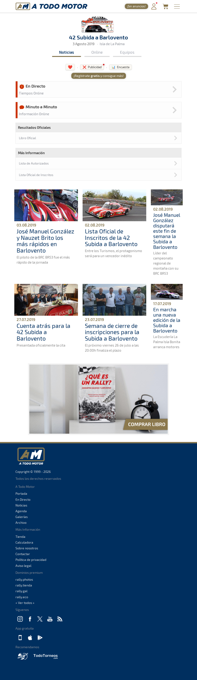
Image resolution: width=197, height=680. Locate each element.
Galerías (21, 517)
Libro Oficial (27, 138)
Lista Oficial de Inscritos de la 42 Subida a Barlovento (111, 237)
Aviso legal (23, 566)
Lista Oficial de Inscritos (36, 175)
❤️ (70, 67)
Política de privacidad (30, 560)
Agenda (21, 511)
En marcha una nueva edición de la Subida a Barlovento (166, 319)
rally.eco (21, 597)
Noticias (66, 52)
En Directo (22, 499)
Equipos (127, 52)
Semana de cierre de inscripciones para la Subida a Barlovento (112, 332)
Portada (21, 493)
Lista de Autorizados (34, 163)
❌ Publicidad (92, 67)
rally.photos (24, 579)
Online (97, 52)
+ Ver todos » (24, 603)
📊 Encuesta (120, 67)
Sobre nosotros (26, 548)
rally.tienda (23, 585)
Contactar (22, 554)
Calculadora (24, 542)
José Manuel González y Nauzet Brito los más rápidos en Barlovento (45, 241)
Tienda (20, 537)
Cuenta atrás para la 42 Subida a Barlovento (43, 332)
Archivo (21, 522)
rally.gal (21, 591)
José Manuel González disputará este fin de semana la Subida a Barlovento (166, 231)
